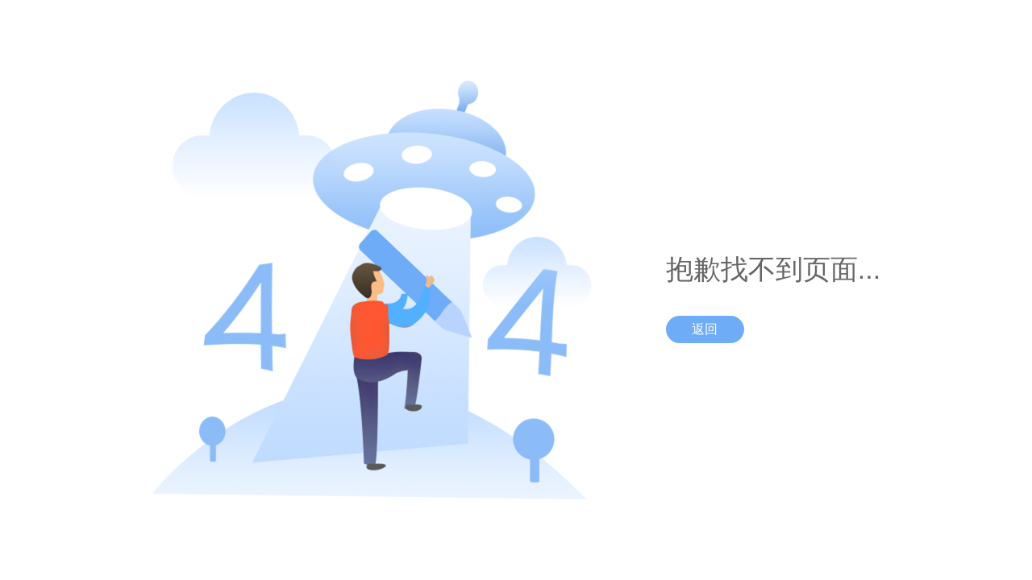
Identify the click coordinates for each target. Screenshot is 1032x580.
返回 (705, 329)
